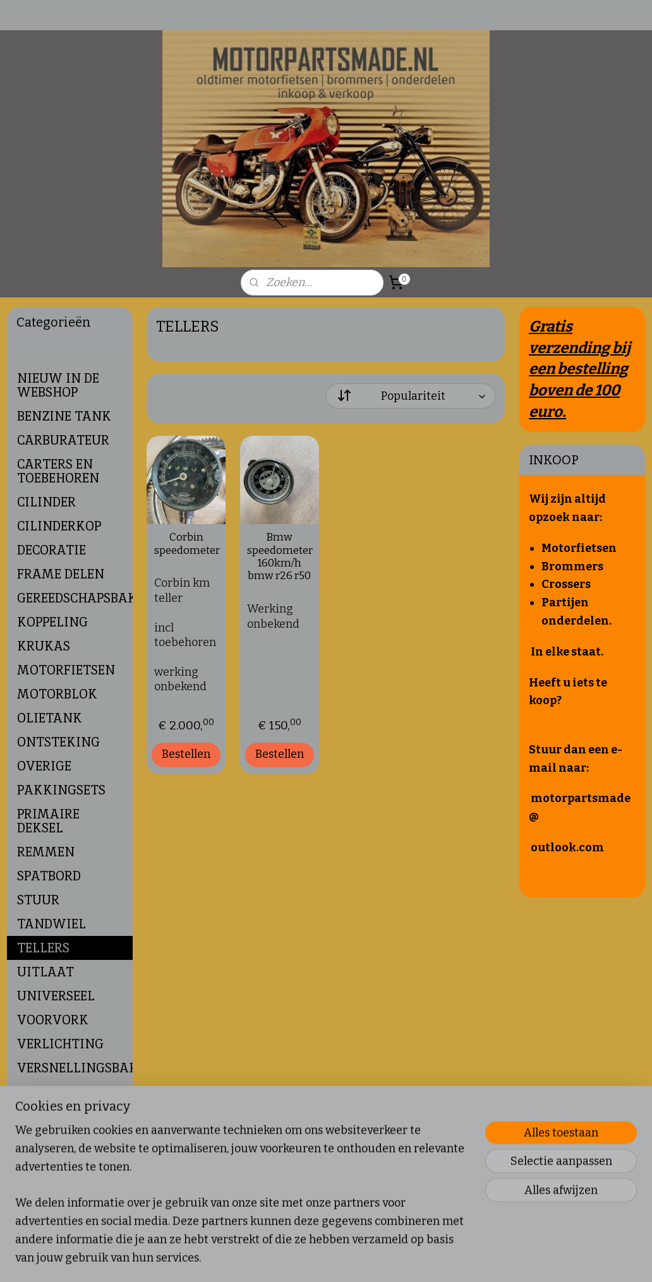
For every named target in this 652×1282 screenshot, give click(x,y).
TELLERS (43, 948)
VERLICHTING (60, 1044)
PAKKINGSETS (61, 790)
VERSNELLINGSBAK (75, 1068)
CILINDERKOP (59, 526)
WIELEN (42, 1092)
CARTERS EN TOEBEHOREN (58, 471)
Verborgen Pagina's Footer (70, 1171)
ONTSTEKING (58, 742)
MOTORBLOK (57, 694)
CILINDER (46, 502)
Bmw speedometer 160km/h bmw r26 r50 (279, 557)
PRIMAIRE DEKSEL (48, 821)
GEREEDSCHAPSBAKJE (75, 598)
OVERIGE (44, 766)
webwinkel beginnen (369, 1259)
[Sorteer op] (411, 396)
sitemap (303, 1259)
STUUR (38, 900)
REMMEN (46, 852)
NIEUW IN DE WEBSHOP (58, 385)
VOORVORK (52, 1020)
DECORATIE (51, 550)
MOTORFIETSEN (66, 670)
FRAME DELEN (60, 574)
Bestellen (186, 754)
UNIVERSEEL (56, 996)
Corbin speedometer (186, 544)
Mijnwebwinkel (469, 1259)
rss (326, 1259)
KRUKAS (43, 646)
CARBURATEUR (63, 440)
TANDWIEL (51, 924)
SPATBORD (49, 876)
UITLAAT (45, 972)
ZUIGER (40, 1140)
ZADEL (37, 1116)
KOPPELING (52, 622)
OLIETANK (49, 718)
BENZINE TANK (64, 416)
